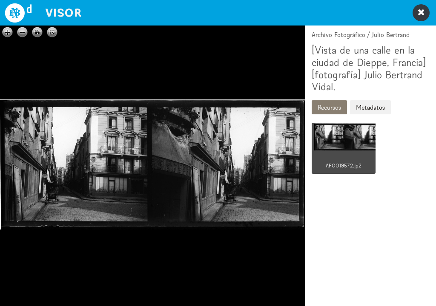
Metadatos (370, 107)
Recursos (329, 107)
